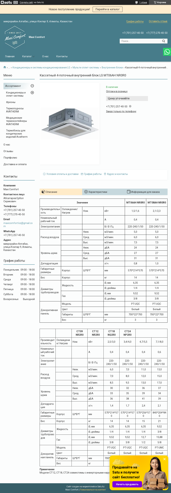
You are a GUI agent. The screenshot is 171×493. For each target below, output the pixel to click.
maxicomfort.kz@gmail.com (18, 225)
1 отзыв (143, 2)
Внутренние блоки (112, 67)
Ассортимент (13, 86)
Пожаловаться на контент (93, 489)
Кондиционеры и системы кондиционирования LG (41, 67)
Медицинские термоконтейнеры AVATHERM (16, 120)
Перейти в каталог (107, 9)
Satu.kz (101, 486)
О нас (45, 56)
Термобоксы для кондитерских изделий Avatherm (17, 133)
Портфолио (10, 157)
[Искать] (164, 41)
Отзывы (8, 151)
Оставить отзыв (158, 21)
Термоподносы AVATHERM (15, 110)
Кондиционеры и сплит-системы (16, 94)
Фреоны (10, 102)
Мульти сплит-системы (86, 67)
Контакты (62, 56)
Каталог (27, 56)
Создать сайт (26, 2)
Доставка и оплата (15, 164)
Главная (9, 56)
